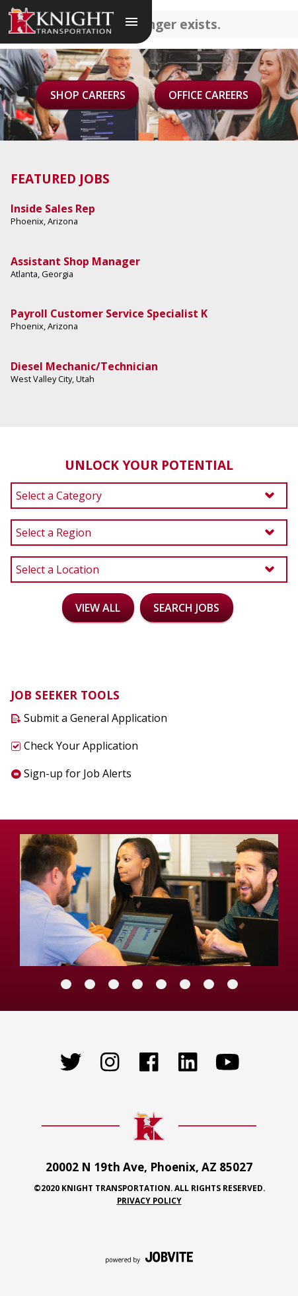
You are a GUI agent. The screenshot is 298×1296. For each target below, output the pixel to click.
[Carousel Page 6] (185, 984)
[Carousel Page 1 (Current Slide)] (66, 984)
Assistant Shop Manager (75, 261)
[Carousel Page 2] (90, 984)
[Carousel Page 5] (161, 984)
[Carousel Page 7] (209, 984)
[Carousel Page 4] (137, 984)
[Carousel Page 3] (113, 984)
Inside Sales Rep (53, 208)
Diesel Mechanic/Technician (84, 366)
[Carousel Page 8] (232, 984)
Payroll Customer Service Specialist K (109, 313)
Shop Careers (88, 95)
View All (97, 607)
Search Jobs (186, 607)
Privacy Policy (149, 1200)
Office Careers (208, 95)
